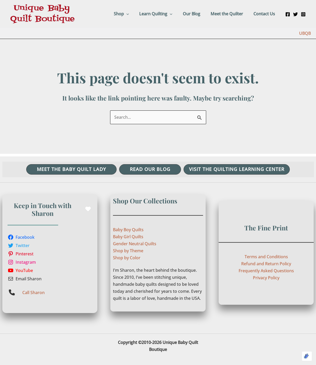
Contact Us (265, 14)
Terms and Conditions (266, 257)
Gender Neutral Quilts (134, 244)
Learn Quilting (163, 14)
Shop (130, 14)
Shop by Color (126, 258)
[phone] (12, 292)
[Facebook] (287, 14)
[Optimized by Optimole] (307, 356)
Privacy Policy (266, 278)
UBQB (305, 33)
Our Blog (196, 14)
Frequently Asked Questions (266, 271)
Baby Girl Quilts (128, 237)
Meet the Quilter (230, 14)
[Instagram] (303, 14)
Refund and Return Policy (266, 264)
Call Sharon (33, 292)
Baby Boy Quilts (128, 230)
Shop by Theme (128, 251)
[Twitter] (295, 14)
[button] (135, 14)
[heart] (88, 209)
